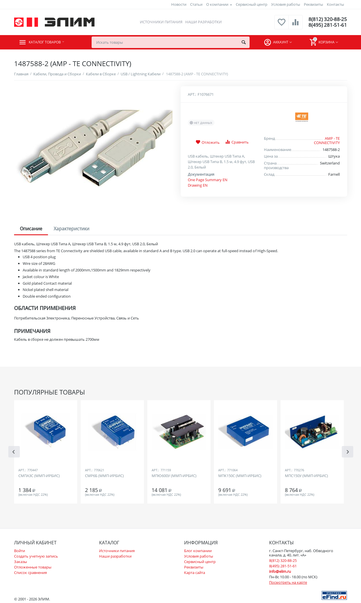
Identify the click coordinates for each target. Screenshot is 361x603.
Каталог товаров (49, 42)
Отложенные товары (32, 567)
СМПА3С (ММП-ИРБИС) (39, 476)
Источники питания (161, 21)
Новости (178, 4)
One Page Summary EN (207, 179)
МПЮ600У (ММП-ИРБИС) (174, 476)
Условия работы (285, 4)
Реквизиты (313, 4)
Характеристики (71, 228)
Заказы (20, 561)
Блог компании (198, 550)
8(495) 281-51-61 (327, 25)
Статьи (196, 4)
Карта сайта (194, 572)
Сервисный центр (251, 4)
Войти (19, 550)
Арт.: (192, 94)
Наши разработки (203, 21)
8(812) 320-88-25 (327, 19)
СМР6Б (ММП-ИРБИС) (104, 476)
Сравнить (237, 142)
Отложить (208, 142)
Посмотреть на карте (288, 582)
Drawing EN (198, 185)
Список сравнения (30, 572)
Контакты (335, 4)
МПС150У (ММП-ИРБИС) (306, 476)
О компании (217, 4)
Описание (31, 228)
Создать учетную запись (36, 556)
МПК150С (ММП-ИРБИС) (239, 476)
